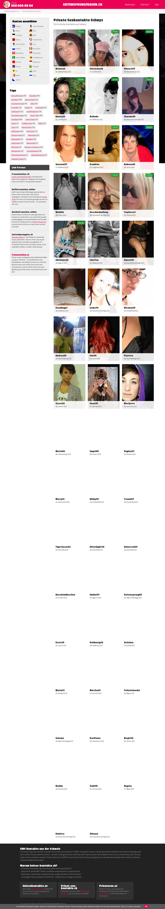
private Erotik (104, 893)
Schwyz (18, 62)
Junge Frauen (30, 119)
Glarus (18, 40)
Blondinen (32, 96)
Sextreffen (29, 139)
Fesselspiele (39, 107)
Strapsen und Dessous (32, 147)
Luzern (18, 48)
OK (146, 906)
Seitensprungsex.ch (18, 237)
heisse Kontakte (37, 889)
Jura (34, 44)
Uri (17, 71)
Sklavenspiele (31, 143)
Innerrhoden (20, 44)
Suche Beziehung (32, 151)
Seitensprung (32, 135)
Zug (34, 75)
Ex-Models (14, 107)
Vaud (34, 71)
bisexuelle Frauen (17, 96)
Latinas (13, 123)
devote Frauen (30, 100)
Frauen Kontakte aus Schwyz (31, 11)
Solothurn (36, 62)
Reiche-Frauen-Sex (40, 222)
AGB (157, 4)
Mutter (40, 123)
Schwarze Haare (16, 135)
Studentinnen (15, 151)
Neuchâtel (36, 48)
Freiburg (19, 35)
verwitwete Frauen (17, 159)
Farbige (27, 107)
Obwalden (36, 53)
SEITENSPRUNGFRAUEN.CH (82, 5)
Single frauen (15, 143)
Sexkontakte (15, 139)
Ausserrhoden (38, 26)
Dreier (32, 104)
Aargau (18, 26)
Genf (34, 35)
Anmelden (130, 4)
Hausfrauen (15, 119)
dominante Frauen (17, 104)
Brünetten (14, 100)
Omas (13, 127)
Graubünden (37, 40)
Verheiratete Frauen (37, 155)
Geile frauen (15, 111)
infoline (14, 3)
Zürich (18, 80)
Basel (18, 31)
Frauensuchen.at (20, 254)
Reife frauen (15, 131)
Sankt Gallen (20, 57)
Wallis (18, 75)
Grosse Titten (34, 115)
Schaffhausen (38, 57)
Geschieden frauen (17, 115)
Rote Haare (30, 131)
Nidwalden (19, 53)
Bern (34, 31)
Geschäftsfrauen (32, 111)
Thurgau (36, 66)
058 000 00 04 (22, 5)
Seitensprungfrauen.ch (11, 11)
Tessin (18, 66)
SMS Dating (15, 147)
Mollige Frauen (27, 123)
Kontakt (144, 4)
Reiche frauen (26, 127)
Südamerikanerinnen (18, 155)
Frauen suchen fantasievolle (21, 177)
